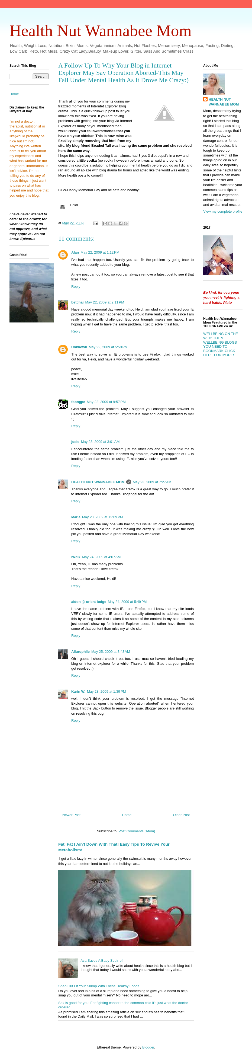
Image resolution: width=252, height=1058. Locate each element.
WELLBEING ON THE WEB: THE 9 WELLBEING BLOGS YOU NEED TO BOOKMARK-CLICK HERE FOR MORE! (220, 344)
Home (127, 815)
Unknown (79, 347)
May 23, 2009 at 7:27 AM (152, 482)
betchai (77, 302)
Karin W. (78, 691)
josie (75, 442)
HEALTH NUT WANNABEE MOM (98, 482)
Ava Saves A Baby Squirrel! (101, 960)
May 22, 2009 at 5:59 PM (108, 347)
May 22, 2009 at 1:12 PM (99, 252)
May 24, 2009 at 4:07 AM (101, 557)
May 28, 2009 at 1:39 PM (106, 691)
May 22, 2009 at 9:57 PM (106, 402)
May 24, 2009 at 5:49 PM (127, 602)
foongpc (78, 402)
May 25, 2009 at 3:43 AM (110, 652)
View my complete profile (222, 211)
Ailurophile (80, 652)
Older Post (181, 815)
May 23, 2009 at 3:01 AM (100, 442)
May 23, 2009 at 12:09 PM (102, 517)
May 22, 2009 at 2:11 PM (104, 302)
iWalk (75, 557)
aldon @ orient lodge (88, 602)
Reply (75, 287)
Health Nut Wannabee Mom (100, 31)
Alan (75, 252)
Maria (75, 517)
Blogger (148, 1047)
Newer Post (71, 815)
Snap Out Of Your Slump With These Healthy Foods (98, 986)
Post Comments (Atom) (136, 831)
